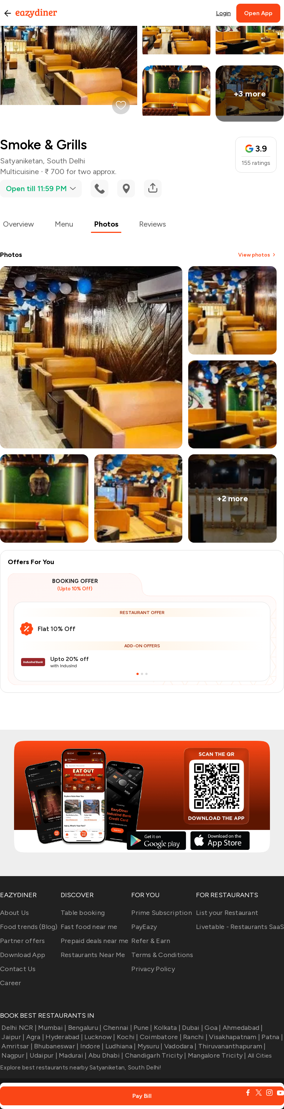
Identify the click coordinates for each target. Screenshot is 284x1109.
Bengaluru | (83, 1028)
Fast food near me (89, 927)
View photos (257, 255)
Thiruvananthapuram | (231, 1046)
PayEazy (144, 927)
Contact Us (18, 969)
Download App (22, 955)
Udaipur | (42, 1055)
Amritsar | (16, 1046)
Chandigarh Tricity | (154, 1055)
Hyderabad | (63, 1037)
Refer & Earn (150, 941)
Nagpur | (14, 1055)
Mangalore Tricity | (216, 1055)
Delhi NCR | (18, 1028)
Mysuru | (149, 1046)
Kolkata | (166, 1028)
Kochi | (126, 1037)
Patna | (271, 1037)
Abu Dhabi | (105, 1055)
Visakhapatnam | (233, 1037)
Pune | (142, 1028)
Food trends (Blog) (29, 927)
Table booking (83, 913)
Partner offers (22, 941)
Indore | (91, 1046)
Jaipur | (12, 1037)
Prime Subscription (161, 913)
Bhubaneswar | (56, 1046)
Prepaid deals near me (94, 941)
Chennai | (116, 1028)
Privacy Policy (153, 969)
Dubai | (191, 1028)
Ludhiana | (120, 1046)
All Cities (259, 1055)
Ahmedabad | (242, 1028)
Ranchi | (194, 1037)
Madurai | (72, 1055)
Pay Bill (142, 1095)
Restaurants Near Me (93, 955)
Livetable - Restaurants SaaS (240, 927)
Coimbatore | (160, 1037)
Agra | (34, 1037)
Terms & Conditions (162, 955)
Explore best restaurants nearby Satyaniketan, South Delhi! (81, 1067)
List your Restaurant (227, 913)
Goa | (212, 1028)
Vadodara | (180, 1046)
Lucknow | (99, 1037)
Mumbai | (51, 1028)
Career (10, 983)
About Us (14, 913)
